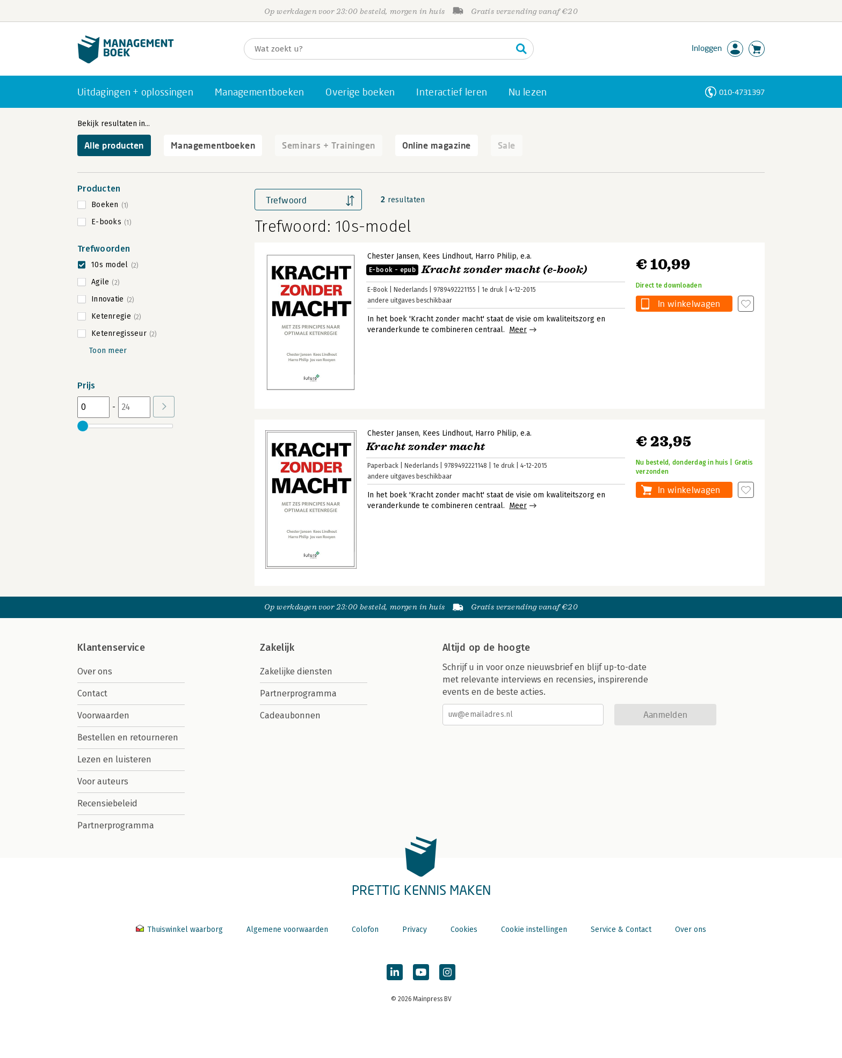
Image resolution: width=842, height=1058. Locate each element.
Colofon (365, 929)
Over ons (94, 671)
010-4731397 (742, 92)
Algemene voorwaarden (287, 929)
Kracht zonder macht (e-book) (476, 269)
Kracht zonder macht (425, 446)
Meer (518, 329)
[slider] (83, 426)
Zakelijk (277, 647)
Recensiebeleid (107, 803)
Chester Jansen (393, 256)
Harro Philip (496, 256)
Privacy (414, 929)
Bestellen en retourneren (127, 737)
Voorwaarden (103, 715)
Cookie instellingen (534, 929)
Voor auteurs (102, 781)
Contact (92, 693)
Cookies (464, 929)
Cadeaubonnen (290, 715)
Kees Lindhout (447, 256)
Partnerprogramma (115, 825)
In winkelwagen (689, 303)
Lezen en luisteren (114, 759)
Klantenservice (111, 647)
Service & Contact (621, 929)
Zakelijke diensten (296, 671)
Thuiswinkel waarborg (180, 929)
